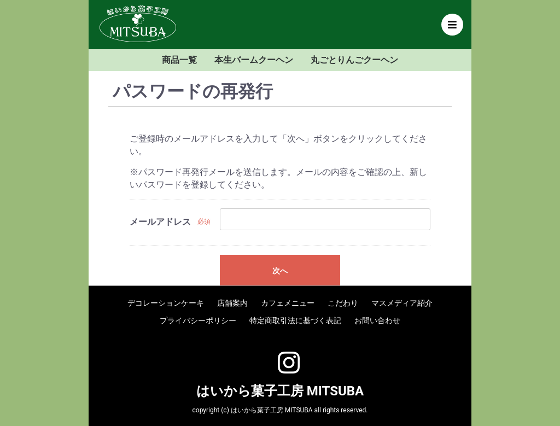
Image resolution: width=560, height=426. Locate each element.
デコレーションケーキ (165, 303)
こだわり (343, 303)
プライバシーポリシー (198, 320)
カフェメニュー (287, 303)
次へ (280, 270)
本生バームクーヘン (253, 60)
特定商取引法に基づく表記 (295, 320)
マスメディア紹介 (402, 303)
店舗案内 (232, 303)
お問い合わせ (377, 320)
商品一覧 (179, 60)
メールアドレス (160, 222)
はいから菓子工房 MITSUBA (280, 391)
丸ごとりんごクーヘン (354, 60)
